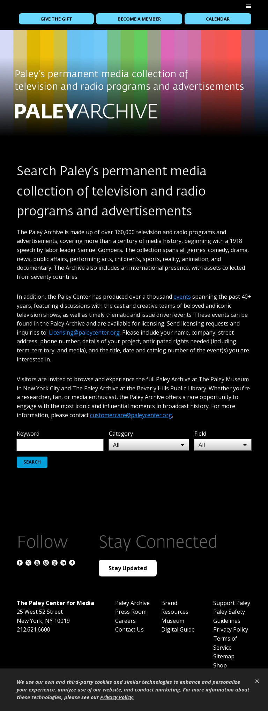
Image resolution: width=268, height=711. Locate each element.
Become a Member (139, 19)
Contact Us (129, 629)
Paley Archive (132, 603)
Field (200, 433)
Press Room (131, 612)
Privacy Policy (230, 629)
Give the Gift (56, 19)
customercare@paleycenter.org (131, 415)
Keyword (28, 433)
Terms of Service (225, 643)
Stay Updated (128, 568)
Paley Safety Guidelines (229, 616)
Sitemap (223, 656)
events (182, 296)
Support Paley (231, 603)
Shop (220, 665)
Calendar (218, 19)
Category (121, 433)
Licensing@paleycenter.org (84, 332)
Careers (125, 621)
